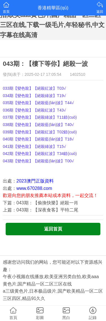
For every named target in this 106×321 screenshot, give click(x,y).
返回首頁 (53, 228)
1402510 (77, 74)
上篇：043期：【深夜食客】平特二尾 (40, 209)
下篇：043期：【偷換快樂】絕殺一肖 (40, 202)
